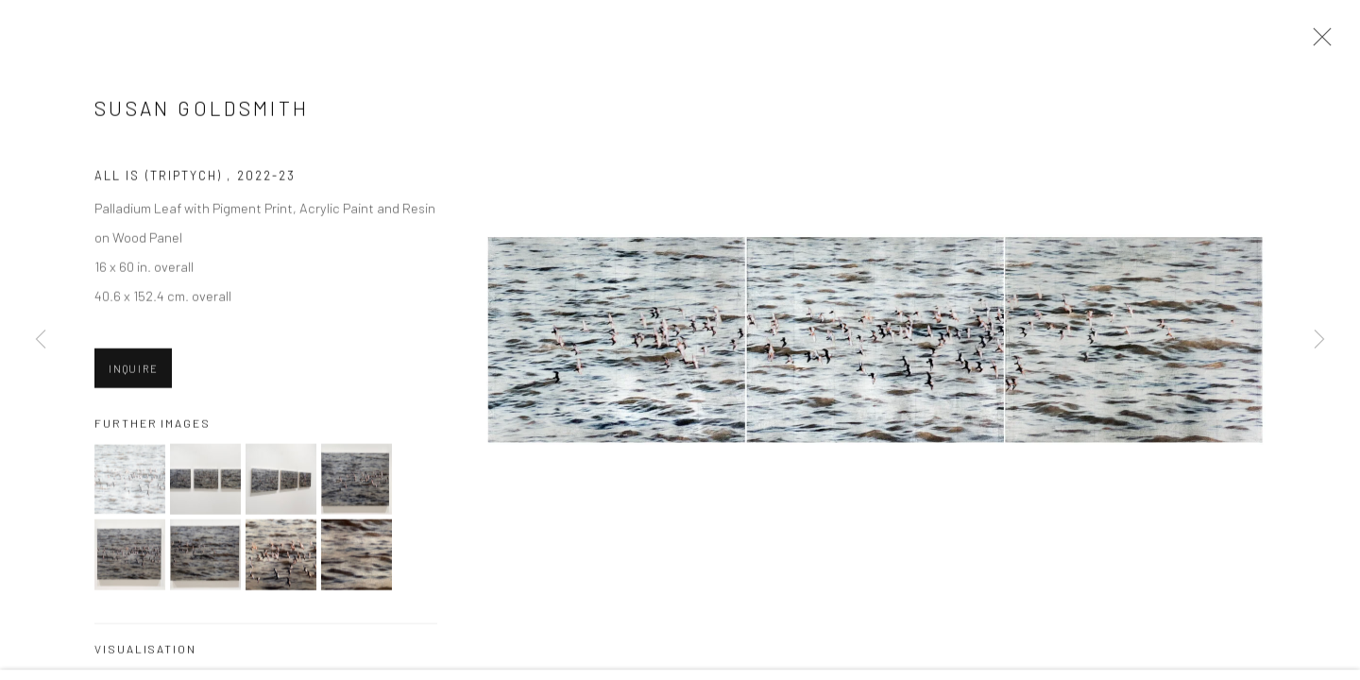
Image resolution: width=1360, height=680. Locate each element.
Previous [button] (40, 340)
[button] (129, 481)
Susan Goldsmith (201, 110)
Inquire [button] (133, 370)
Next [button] (1319, 340)
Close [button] (1317, 42)
